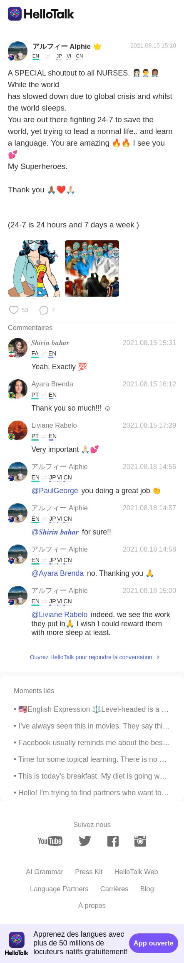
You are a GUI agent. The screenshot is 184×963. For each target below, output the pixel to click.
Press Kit (88, 871)
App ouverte (154, 943)
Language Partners (59, 888)
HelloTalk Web (136, 871)
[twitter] (85, 841)
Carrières (114, 888)
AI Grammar (44, 871)
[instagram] (140, 841)
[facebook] (113, 841)
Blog (147, 888)
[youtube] (50, 841)
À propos (92, 905)
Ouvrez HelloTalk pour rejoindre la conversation (91, 657)
